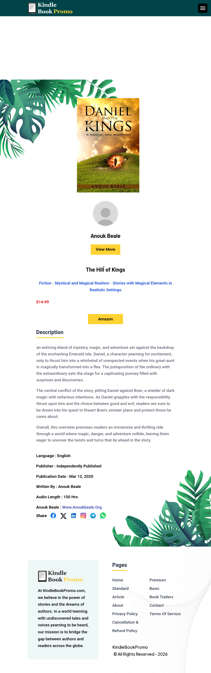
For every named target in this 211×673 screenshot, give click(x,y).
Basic (154, 588)
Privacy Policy (125, 613)
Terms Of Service (165, 613)
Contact (156, 605)
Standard (120, 588)
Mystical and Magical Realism (82, 283)
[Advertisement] (105, 47)
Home (117, 580)
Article (118, 596)
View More (105, 249)
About (117, 605)
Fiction (45, 283)
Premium (157, 580)
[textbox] (105, 393)
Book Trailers (161, 596)
